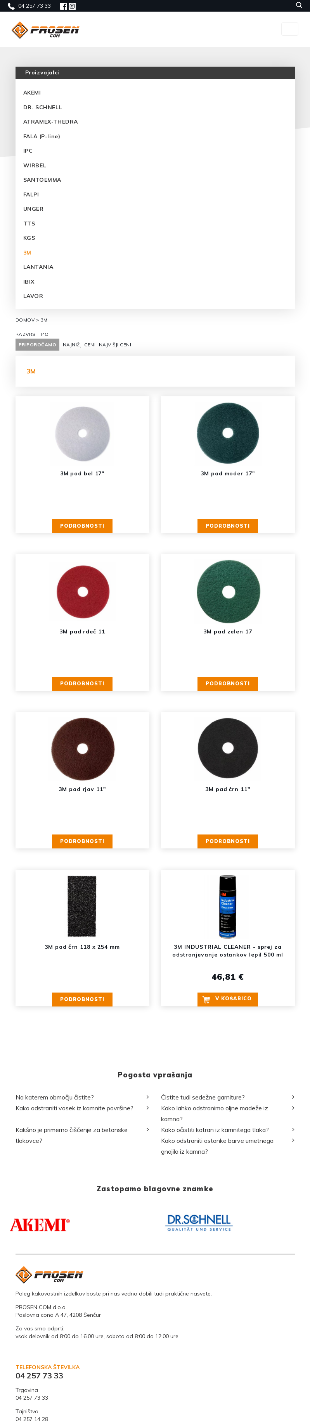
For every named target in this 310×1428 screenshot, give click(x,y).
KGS (29, 237)
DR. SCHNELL (42, 107)
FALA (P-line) (42, 136)
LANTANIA (38, 266)
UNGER (33, 208)
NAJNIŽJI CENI (79, 345)
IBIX (29, 281)
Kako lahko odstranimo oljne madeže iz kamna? (214, 1218)
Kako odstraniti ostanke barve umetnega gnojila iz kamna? (217, 1251)
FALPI (31, 194)
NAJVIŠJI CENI (115, 345)
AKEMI (32, 92)
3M (27, 252)
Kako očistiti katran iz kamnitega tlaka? (215, 1235)
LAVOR (33, 295)
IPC (28, 150)
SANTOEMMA (42, 179)
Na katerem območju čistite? (55, 1202)
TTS (29, 223)
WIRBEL (35, 165)
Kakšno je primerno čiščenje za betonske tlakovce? (72, 1240)
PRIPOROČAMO (38, 345)
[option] (79, 1325)
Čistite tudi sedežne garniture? (203, 1202)
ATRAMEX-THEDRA (50, 121)
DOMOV (25, 320)
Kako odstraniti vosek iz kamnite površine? (74, 1213)
